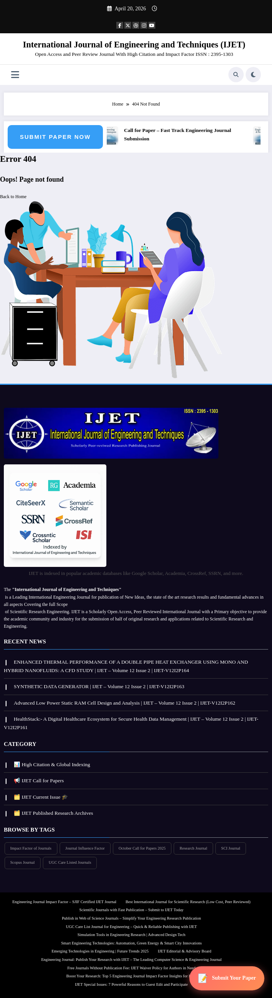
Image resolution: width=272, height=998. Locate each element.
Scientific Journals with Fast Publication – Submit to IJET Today (131, 910)
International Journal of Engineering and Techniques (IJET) (134, 44)
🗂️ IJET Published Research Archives (53, 813)
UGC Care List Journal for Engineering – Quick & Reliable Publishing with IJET (131, 927)
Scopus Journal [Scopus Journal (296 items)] (22, 862)
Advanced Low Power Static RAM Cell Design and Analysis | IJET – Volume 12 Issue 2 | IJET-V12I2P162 (124, 703)
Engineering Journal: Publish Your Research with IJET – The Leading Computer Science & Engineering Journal (131, 959)
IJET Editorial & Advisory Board (185, 951)
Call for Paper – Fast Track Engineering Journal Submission (178, 134)
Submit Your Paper (234, 978)
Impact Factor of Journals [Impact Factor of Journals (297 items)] (31, 848)
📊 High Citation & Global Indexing (52, 764)
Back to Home (13, 196)
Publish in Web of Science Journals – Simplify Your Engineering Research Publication (131, 918)
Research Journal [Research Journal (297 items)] (193, 848)
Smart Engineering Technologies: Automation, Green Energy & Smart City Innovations (131, 943)
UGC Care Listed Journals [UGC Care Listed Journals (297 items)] (70, 862)
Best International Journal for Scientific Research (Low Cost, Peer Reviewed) (188, 902)
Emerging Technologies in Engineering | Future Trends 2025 (100, 951)
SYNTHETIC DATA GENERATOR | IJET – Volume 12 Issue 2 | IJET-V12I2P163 (99, 686)
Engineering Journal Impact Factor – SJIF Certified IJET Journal (64, 902)
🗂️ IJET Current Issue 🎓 (41, 797)
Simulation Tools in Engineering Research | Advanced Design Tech (132, 935)
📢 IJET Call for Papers (39, 780)
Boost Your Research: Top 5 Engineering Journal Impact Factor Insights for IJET (131, 976)
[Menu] (15, 75)
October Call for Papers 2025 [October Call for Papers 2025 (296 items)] (142, 848)
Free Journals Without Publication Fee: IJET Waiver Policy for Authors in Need (131, 968)
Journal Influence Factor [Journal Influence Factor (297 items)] (85, 848)
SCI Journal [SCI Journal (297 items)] (230, 848)
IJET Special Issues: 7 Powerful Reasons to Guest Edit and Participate (131, 984)
